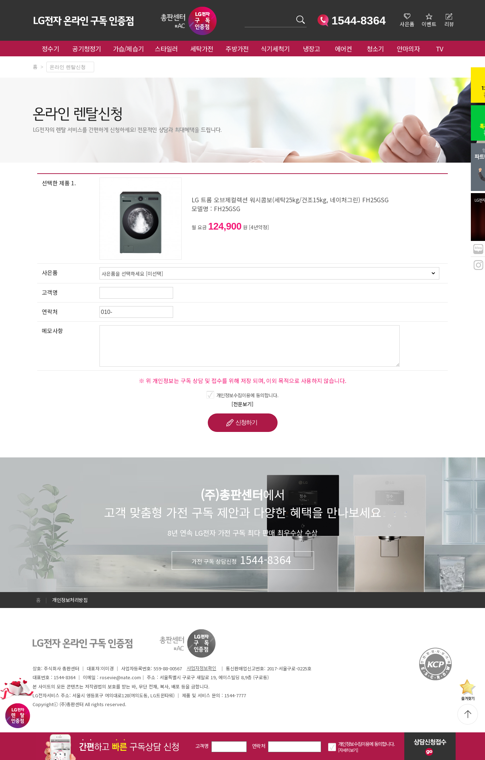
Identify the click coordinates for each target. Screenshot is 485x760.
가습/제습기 (128, 48)
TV (439, 48)
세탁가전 (201, 48)
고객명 (202, 745)
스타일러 (166, 48)
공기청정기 (86, 48)
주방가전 (237, 48)
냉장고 (311, 48)
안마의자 (410, 48)
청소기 (375, 48)
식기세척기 (275, 48)
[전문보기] (242, 403)
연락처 (258, 745)
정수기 (50, 48)
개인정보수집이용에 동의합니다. (247, 395)
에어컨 (343, 48)
